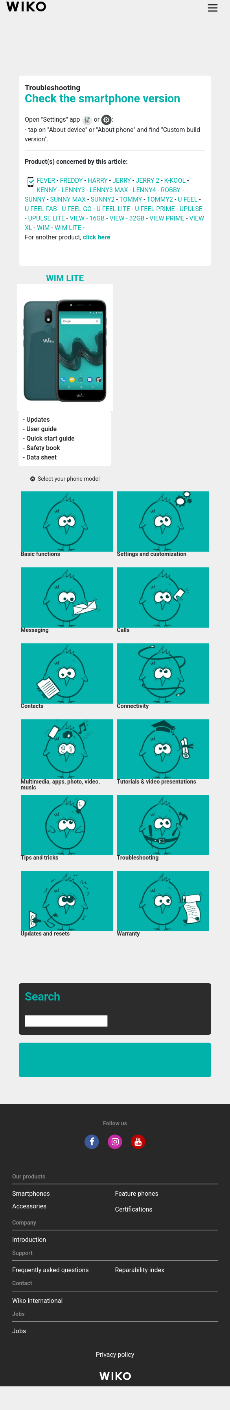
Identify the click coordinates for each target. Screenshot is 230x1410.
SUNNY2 (102, 199)
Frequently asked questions (50, 1270)
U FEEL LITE (113, 209)
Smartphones (31, 1193)
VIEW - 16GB (87, 218)
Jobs (19, 1331)
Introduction (29, 1239)
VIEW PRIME (166, 218)
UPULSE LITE (46, 218)
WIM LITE (68, 228)
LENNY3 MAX (109, 190)
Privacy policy (115, 1354)
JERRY (121, 180)
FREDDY (71, 180)
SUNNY (35, 199)
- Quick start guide (48, 438)
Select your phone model (65, 479)
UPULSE (191, 209)
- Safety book (41, 448)
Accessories (29, 1206)
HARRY (98, 180)
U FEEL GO (77, 209)
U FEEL (187, 199)
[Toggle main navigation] (213, 8)
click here (96, 237)
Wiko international (37, 1300)
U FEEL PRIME (155, 209)
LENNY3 (73, 190)
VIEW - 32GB (127, 218)
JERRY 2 (147, 180)
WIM (43, 228)
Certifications (134, 1209)
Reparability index (139, 1270)
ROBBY (170, 190)
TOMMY (131, 199)
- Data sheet (39, 457)
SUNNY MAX (68, 199)
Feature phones (136, 1193)
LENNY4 (144, 190)
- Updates (36, 419)
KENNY (47, 190)
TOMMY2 (160, 199)
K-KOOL (175, 180)
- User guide (39, 429)
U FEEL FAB (41, 209)
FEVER (47, 180)
